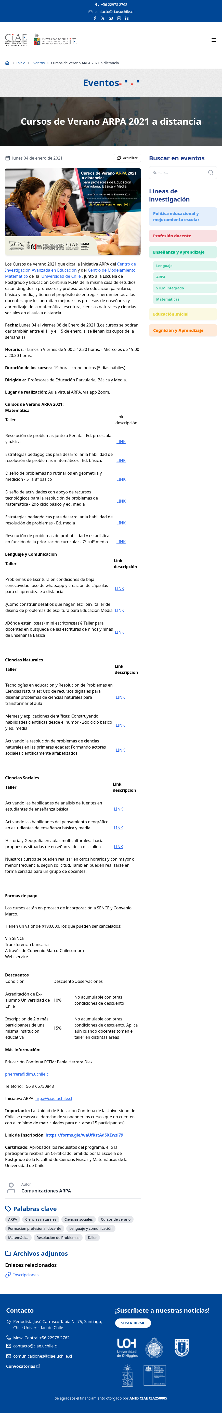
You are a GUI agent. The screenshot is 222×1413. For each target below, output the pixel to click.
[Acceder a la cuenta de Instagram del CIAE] (119, 18)
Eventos (38, 62)
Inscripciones (21, 1275)
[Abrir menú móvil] (214, 40)
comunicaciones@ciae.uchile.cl (42, 1356)
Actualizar (127, 158)
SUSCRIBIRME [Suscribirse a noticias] (133, 1323)
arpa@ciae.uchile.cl (53, 1098)
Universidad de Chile (61, 276)
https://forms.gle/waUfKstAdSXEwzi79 (84, 1135)
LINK (121, 441)
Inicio (20, 62)
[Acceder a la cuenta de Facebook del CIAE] (95, 18)
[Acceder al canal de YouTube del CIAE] (111, 18)
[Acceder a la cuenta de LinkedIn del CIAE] (127, 18)
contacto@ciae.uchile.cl (35, 1346)
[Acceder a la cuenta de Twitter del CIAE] (103, 18)
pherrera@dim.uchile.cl (27, 1074)
